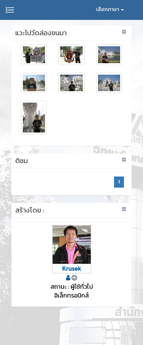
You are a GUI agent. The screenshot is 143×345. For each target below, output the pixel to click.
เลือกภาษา (110, 9)
